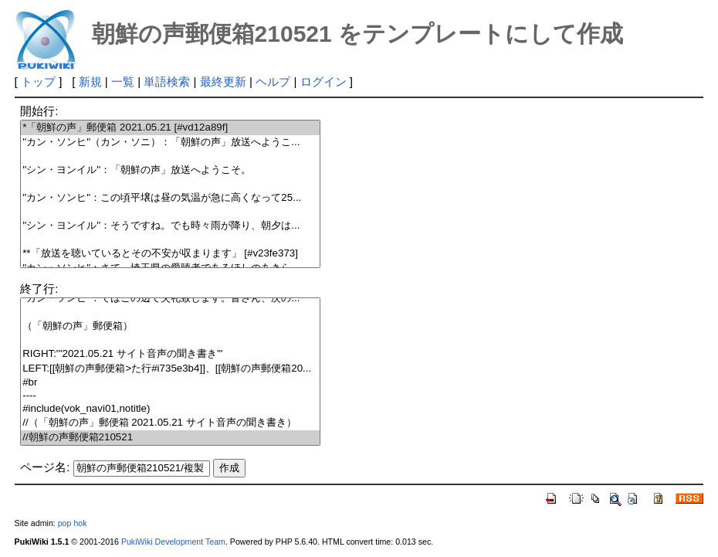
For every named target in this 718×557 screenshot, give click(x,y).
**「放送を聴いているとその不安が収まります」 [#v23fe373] (170, 253)
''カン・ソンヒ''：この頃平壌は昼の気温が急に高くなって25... (170, 198)
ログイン (323, 81)
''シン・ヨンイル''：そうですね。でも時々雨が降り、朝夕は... (170, 226)
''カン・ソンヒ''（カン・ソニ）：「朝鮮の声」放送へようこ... (170, 142)
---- (170, 395)
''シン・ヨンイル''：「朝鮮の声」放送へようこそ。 (170, 170)
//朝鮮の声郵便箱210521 (170, 437)
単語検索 (167, 81)
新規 (90, 81)
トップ (38, 81)
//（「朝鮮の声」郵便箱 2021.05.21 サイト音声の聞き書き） (170, 423)
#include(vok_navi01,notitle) (170, 409)
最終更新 (223, 81)
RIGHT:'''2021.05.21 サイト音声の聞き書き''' (170, 354)
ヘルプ (273, 81)
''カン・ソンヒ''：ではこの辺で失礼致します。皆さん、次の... (170, 298)
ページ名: (44, 467)
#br (170, 382)
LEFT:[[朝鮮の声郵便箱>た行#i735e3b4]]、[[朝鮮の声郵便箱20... (170, 369)
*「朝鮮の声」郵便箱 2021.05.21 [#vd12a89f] (170, 128)
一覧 (122, 81)
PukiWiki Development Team (173, 541)
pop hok (72, 523)
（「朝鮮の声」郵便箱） (170, 326)
